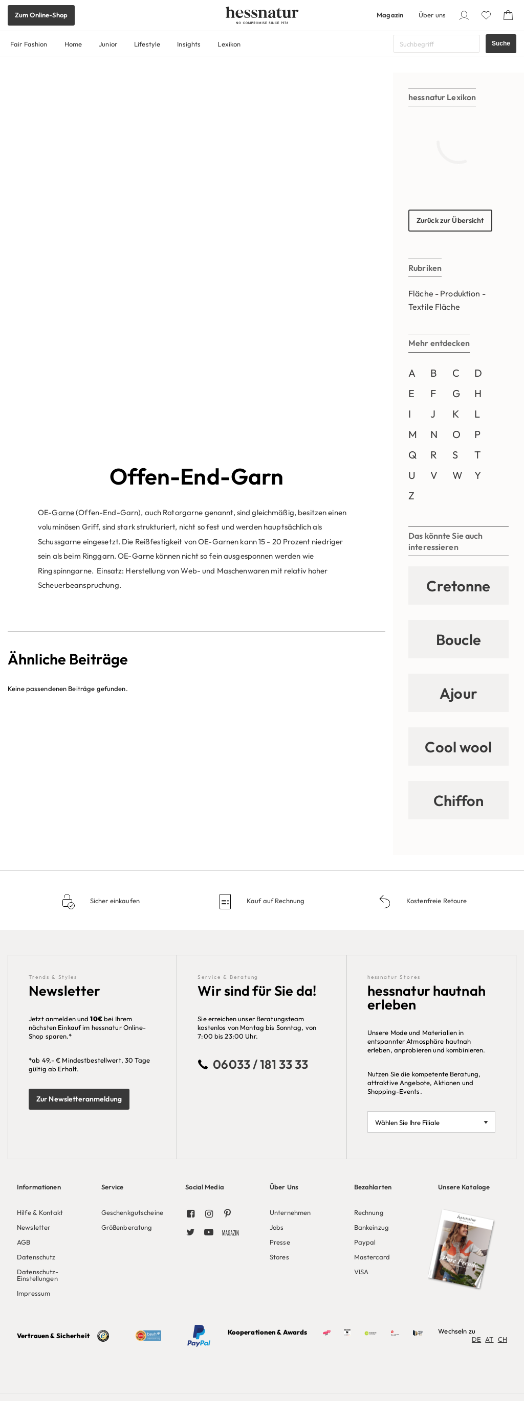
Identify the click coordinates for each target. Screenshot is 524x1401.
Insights (189, 44)
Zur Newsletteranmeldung (79, 1099)
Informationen (39, 1187)
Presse (280, 1242)
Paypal (365, 1242)
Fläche (420, 293)
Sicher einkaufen (114, 901)
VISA (361, 1272)
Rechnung (369, 1212)
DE (476, 1339)
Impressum (33, 1293)
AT (489, 1339)
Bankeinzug (371, 1227)
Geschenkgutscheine (132, 1212)
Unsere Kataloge (464, 1187)
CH (502, 1339)
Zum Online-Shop (41, 15)
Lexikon (229, 44)
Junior (108, 44)
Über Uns (284, 1187)
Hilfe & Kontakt (40, 1212)
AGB (23, 1242)
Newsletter (33, 1227)
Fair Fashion (29, 44)
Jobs (277, 1227)
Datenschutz (36, 1257)
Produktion (460, 293)
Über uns (432, 15)
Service (112, 1187)
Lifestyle (147, 44)
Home (73, 44)
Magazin (390, 15)
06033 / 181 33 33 (260, 1064)
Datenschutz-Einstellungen (38, 1275)
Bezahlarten (372, 1187)
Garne (63, 135)
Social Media (204, 1187)
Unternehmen (290, 1212)
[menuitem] (51, 1237)
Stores (279, 1257)
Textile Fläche (434, 307)
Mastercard (372, 1257)
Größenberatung (126, 1227)
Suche (501, 43)
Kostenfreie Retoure (436, 901)
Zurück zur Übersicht (450, 220)
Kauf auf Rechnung (274, 901)
